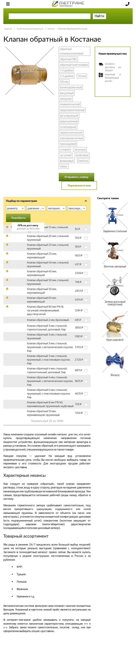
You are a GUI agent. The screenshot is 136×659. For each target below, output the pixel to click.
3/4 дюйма (66, 76)
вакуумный (66, 92)
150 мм (64, 81)
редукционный (69, 121)
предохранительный (72, 109)
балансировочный (71, 87)
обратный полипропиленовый (71, 51)
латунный (80, 149)
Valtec (63, 166)
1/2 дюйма (66, 70)
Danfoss (83, 160)
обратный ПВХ (68, 59)
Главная (8, 29)
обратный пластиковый (74, 64)
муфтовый (82, 155)
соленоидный (68, 126)
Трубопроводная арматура (29, 29)
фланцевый (67, 160)
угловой (65, 149)
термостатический (71, 132)
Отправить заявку (76, 176)
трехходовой (68, 143)
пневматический (70, 104)
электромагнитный (71, 138)
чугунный (65, 155)
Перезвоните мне (79, 185)
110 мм (82, 76)
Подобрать (18, 217)
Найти (99, 16)
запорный (66, 98)
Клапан (51, 29)
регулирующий (69, 115)
